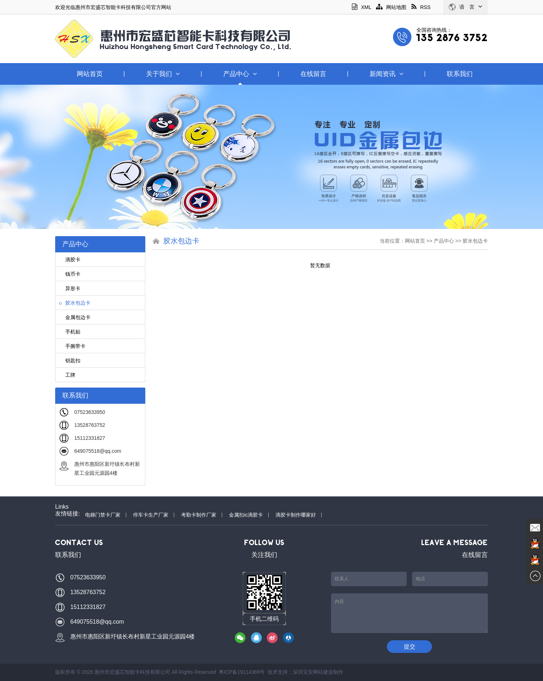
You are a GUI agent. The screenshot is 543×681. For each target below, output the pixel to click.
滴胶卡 (69, 259)
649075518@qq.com (97, 451)
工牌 (67, 375)
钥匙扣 (69, 360)
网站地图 (391, 7)
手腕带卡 (72, 346)
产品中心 (240, 74)
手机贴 (69, 332)
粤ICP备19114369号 (242, 672)
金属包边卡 (74, 317)
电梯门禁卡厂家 (102, 515)
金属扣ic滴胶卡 (246, 515)
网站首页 (90, 74)
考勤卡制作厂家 (198, 515)
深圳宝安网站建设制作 (318, 672)
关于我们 (163, 74)
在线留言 (313, 74)
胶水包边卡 (74, 303)
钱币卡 (69, 274)
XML (361, 7)
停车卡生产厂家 (150, 515)
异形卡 (69, 288)
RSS (421, 7)
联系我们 (460, 74)
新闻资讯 (386, 74)
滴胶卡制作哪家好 (295, 515)
